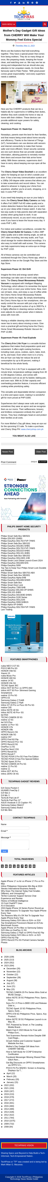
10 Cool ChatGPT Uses (11, 903)
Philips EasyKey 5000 (11, 565)
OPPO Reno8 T (8, 754)
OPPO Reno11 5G (9, 732)
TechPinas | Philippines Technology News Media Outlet (26, 1178)
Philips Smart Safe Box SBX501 (15, 536)
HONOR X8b (7, 730)
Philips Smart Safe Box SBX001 (15, 575)
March (10, 1076)
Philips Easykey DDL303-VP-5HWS (17, 590)
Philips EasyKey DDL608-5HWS (15, 580)
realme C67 (6, 737)
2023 (6, 966)
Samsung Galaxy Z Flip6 (12, 703)
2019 (6, 1094)
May (9, 989)
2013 (6, 1112)
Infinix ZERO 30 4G (10, 774)
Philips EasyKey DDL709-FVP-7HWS (18, 607)
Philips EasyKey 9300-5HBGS (14, 602)
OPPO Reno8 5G (9, 752)
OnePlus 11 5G (8, 747)
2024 (6, 963)
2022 (6, 1085)
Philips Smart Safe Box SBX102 (15, 543)
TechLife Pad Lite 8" (10, 798)
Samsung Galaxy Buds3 (12, 808)
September (12, 977)
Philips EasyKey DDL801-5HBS (15, 546)
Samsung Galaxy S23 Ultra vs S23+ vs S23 (21, 935)
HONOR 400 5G (8, 678)
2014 (6, 1109)
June (9, 986)
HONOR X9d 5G (8, 671)
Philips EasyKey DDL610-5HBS (15, 551)
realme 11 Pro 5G (9, 766)
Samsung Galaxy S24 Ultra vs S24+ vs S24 (21, 920)
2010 (6, 1121)
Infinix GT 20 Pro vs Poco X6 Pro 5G (17, 705)
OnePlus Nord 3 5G (10, 749)
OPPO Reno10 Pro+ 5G (12, 742)
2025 (6, 960)
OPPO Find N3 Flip (10, 739)
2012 (6, 1115)
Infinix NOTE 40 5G (10, 710)
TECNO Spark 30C (9, 685)
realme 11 (5, 769)
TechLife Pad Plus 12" (11, 800)
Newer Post (7, 452)
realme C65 (6, 708)
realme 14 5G (7, 681)
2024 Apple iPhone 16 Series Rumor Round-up (22, 908)
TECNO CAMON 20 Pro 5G (13, 764)
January (10, 1082)
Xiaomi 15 (5, 673)
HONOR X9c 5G (8, 683)
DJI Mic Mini (6, 810)
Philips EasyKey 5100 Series (14, 597)
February (11, 1079)
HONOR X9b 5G (8, 735)
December (12, 969)
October (10, 974)
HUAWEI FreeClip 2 (10, 790)
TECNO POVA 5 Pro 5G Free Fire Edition (20, 757)
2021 (6, 1088)
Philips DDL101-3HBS (11, 592)
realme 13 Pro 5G (9, 695)
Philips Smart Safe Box (11, 583)
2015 (6, 1106)
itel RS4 (4, 715)
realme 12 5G (7, 720)
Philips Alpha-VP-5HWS (12, 605)
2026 (6, 957)
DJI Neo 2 (5, 793)
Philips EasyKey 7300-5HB (13, 587)
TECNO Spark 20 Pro (11, 761)
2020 (6, 1091)
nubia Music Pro (8, 676)
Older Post (41, 452)
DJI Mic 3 (5, 795)
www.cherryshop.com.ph (32, 429)
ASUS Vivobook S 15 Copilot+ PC (16, 803)
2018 (6, 1097)
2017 (6, 1100)
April (9, 1073)
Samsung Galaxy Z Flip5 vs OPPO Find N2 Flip (22, 933)
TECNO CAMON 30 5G (12, 717)
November (12, 972)
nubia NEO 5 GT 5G (10, 666)
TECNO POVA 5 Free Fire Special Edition (20, 759)
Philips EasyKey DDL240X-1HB (15, 558)
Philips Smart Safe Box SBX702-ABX (18, 573)
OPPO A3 (5, 698)
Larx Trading (6, 609)
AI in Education (8, 906)
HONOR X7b (7, 727)
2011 (6, 1118)
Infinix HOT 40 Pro (9, 771)
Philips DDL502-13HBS (11, 538)
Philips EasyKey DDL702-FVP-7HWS (18, 541)
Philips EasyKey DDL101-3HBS (15, 553)
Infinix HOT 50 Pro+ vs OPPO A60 (16, 688)
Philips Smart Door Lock (12, 585)
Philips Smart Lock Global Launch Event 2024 (22, 560)
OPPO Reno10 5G (9, 744)
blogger (42, 462)
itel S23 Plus (6, 722)
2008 (6, 1127)
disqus (34, 462)
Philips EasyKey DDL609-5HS (14, 563)
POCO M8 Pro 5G (9, 668)
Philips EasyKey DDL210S (13, 600)
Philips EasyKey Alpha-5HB (13, 578)
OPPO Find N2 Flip (10, 938)
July (9, 983)
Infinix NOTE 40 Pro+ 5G (12, 712)
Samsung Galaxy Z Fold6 (12, 700)
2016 (6, 1103)
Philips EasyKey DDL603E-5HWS (16, 595)
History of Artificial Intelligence (14, 901)
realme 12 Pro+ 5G (9, 725)
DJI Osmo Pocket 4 (10, 788)
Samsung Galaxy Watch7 (12, 805)
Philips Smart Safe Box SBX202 (15, 556)
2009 (6, 1124)
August (10, 980)
